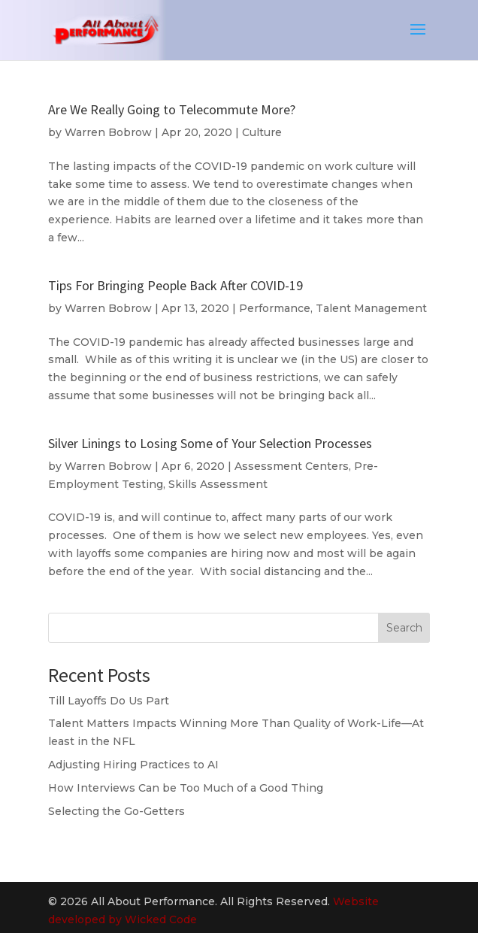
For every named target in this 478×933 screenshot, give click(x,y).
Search (404, 628)
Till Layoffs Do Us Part (108, 700)
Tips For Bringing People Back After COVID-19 (175, 285)
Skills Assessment (218, 484)
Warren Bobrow (108, 132)
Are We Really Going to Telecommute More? (171, 109)
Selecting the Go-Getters (116, 811)
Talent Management (371, 308)
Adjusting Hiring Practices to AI (133, 764)
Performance (274, 308)
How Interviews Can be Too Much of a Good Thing (185, 788)
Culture (262, 132)
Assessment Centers (291, 466)
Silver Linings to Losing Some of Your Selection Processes (210, 443)
